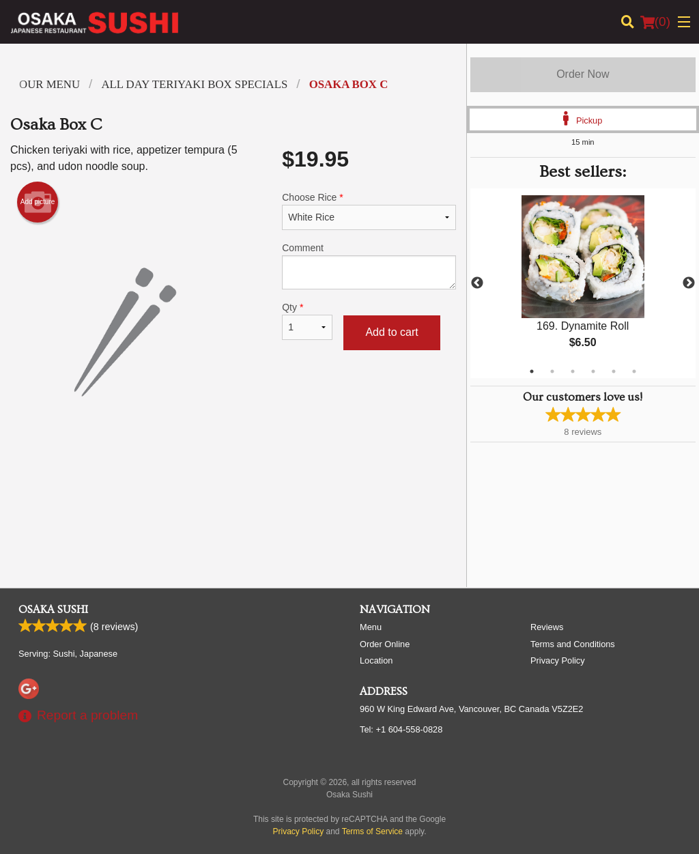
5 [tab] (613, 371)
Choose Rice (368, 211)
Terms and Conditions (572, 644)
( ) (655, 22)
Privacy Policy (557, 660)
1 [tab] (532, 371)
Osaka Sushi (53, 609)
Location (376, 660)
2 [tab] (552, 371)
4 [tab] (593, 371)
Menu (371, 627)
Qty (307, 321)
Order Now (582, 74)
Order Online (385, 644)
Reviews (546, 627)
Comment (368, 265)
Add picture (37, 202)
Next (689, 283)
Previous (477, 283)
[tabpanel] (583, 283)
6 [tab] (634, 371)
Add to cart (391, 332)
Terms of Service (372, 831)
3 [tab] (573, 371)
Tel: (401, 729)
